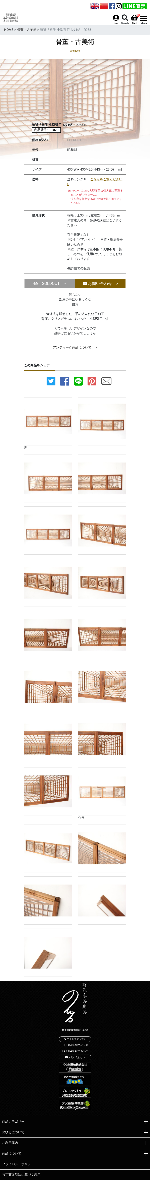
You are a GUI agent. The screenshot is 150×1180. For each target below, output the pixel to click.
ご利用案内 (75, 1143)
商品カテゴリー (75, 1122)
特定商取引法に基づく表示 (21, 1175)
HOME (8, 30)
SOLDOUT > (49, 283)
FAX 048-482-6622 (75, 1051)
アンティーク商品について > (75, 347)
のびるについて (75, 1132)
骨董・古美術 (26, 30)
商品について (75, 1154)
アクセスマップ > (75, 1039)
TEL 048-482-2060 (75, 1045)
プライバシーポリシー (18, 1164)
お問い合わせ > (100, 283)
